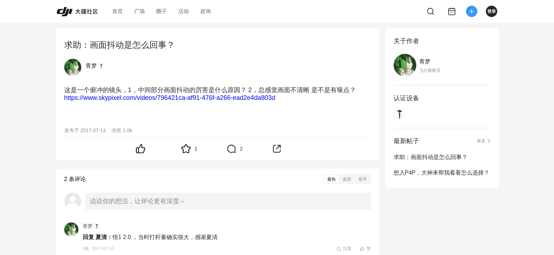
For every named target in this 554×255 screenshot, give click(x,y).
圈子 (161, 11)
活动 (183, 11)
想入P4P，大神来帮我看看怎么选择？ (441, 173)
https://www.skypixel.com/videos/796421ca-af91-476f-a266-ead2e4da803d (169, 97)
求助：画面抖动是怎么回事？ (430, 157)
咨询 (205, 11)
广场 (139, 11)
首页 (117, 11)
